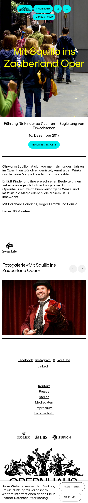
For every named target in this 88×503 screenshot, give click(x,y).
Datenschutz (44, 413)
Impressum (44, 408)
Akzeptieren (72, 486)
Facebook (25, 360)
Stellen (44, 397)
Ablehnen (70, 497)
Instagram (43, 360)
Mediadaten (44, 402)
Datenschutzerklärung (31, 498)
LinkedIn (44, 366)
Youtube (63, 360)
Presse (44, 391)
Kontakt (44, 386)
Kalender (43, 8)
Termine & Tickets (44, 17)
